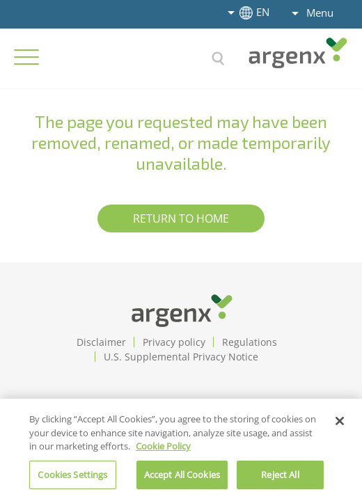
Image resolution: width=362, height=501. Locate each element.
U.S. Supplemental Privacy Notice (181, 356)
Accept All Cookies (182, 479)
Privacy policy (174, 342)
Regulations (249, 342)
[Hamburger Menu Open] (26, 57)
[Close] (339, 426)
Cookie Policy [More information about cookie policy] (163, 451)
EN (252, 12)
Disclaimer (101, 342)
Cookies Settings (72, 479)
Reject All (280, 479)
